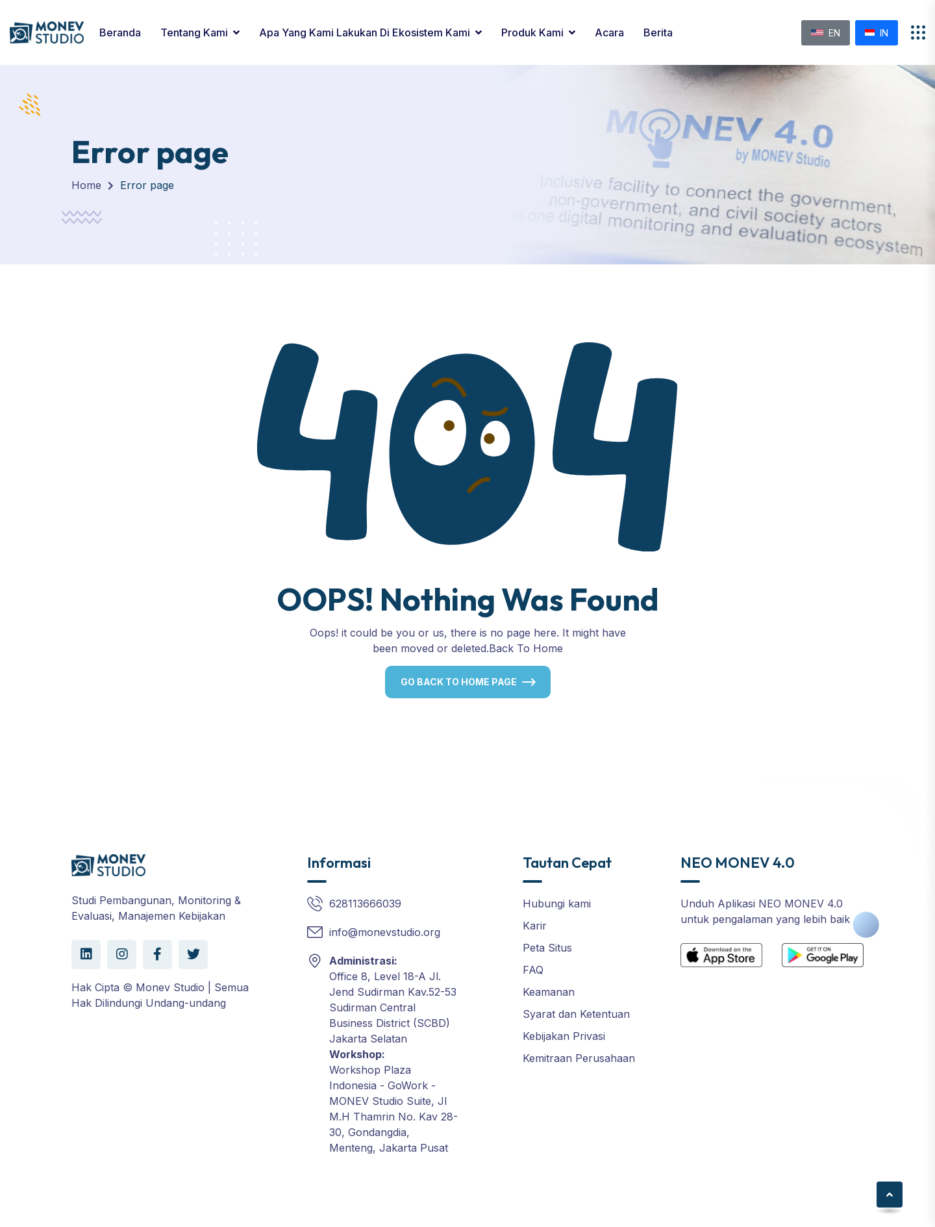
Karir (535, 925)
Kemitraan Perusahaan (579, 1058)
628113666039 (365, 903)
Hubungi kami (557, 903)
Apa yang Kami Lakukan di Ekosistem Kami (364, 32)
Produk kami (532, 32)
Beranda (120, 32)
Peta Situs (547, 947)
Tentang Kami (194, 32)
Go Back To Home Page (459, 681)
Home (86, 185)
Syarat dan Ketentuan (576, 1013)
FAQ (533, 969)
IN (876, 32)
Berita (658, 32)
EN (825, 32)
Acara (609, 32)
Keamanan (549, 991)
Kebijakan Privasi (564, 1036)
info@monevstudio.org (384, 932)
